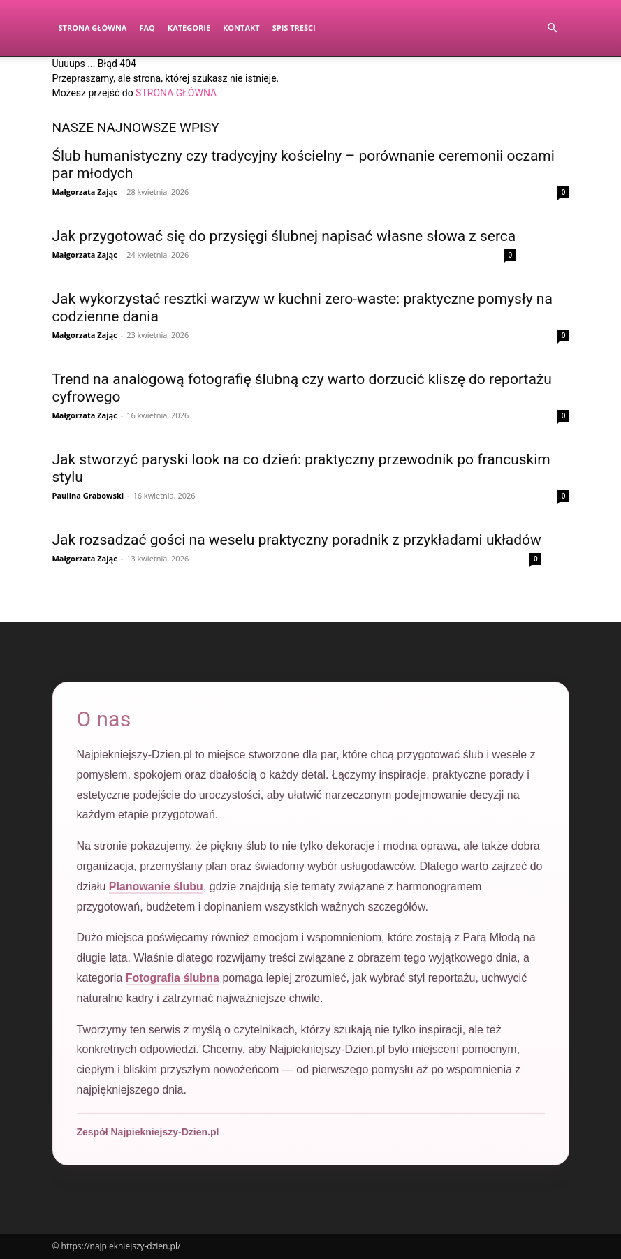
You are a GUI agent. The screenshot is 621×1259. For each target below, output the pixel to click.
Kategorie (189, 27)
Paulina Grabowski (88, 495)
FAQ (146, 27)
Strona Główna (93, 27)
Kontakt (241, 27)
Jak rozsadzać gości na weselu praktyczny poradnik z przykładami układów (296, 539)
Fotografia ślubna (172, 978)
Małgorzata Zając (84, 191)
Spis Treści (294, 27)
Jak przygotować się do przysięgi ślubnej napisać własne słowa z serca (284, 236)
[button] (552, 28)
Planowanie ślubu (156, 886)
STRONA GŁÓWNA (176, 92)
